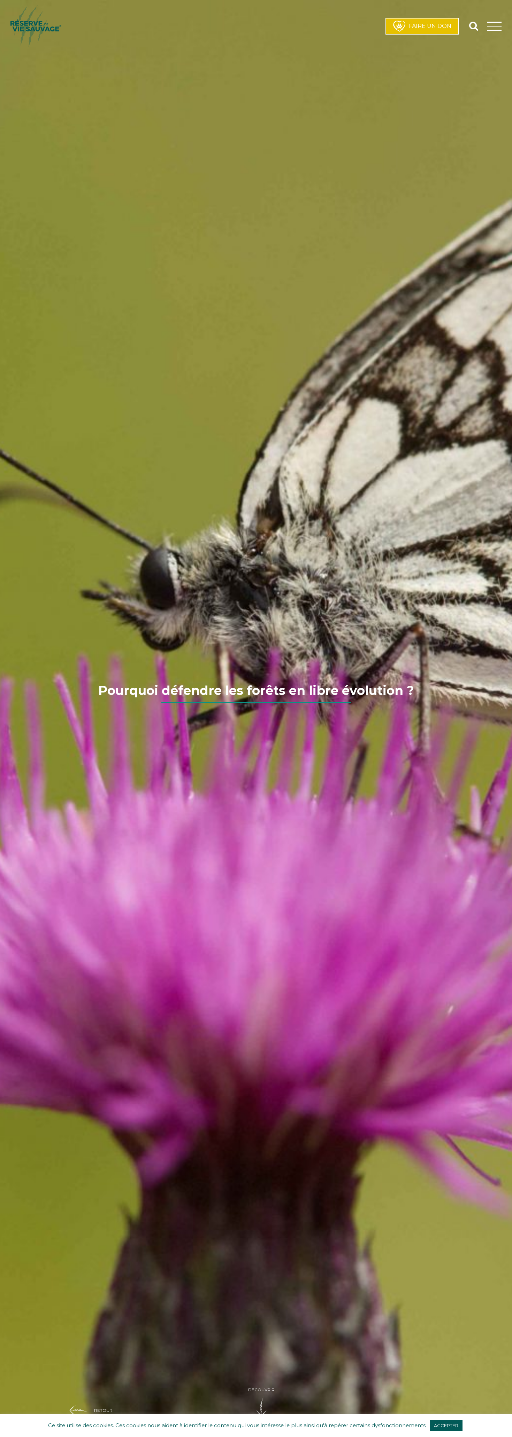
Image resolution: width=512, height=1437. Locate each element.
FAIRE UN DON (422, 26)
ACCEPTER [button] (446, 1425)
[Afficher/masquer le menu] (494, 26)
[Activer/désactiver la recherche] (473, 26)
